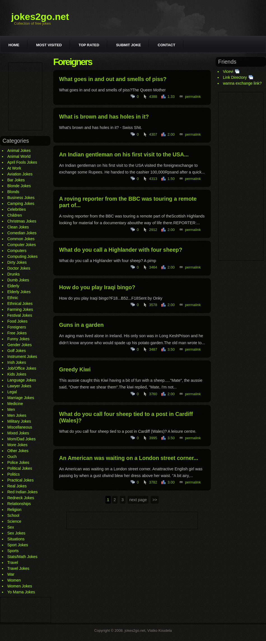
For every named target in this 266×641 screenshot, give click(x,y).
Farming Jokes (20, 309)
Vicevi (228, 71)
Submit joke (128, 45)
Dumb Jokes (18, 280)
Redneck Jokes (20, 498)
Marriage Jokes (20, 397)
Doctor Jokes (18, 268)
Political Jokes (19, 468)
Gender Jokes (19, 345)
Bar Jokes (16, 180)
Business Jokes (20, 197)
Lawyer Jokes (19, 386)
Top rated (89, 45)
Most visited (49, 45)
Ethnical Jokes (19, 303)
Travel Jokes (18, 568)
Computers (16, 250)
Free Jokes (17, 333)
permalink (193, 96)
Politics (13, 474)
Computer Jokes (21, 244)
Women (14, 580)
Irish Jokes (16, 362)
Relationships (19, 503)
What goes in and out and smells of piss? (113, 79)
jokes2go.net (40, 16)
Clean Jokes (18, 227)
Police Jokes (18, 462)
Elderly (13, 286)
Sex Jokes (16, 533)
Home (13, 45)
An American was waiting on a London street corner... (128, 458)
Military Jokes (19, 421)
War (10, 574)
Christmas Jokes (21, 221)
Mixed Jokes (18, 433)
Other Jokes (17, 450)
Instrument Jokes (22, 356)
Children (14, 215)
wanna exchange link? (242, 83)
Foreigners (16, 327)
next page (138, 499)
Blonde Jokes (19, 186)
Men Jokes (16, 415)
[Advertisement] (25, 96)
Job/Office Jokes (21, 368)
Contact (166, 45)
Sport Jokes (17, 545)
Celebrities (16, 209)
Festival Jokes (19, 315)
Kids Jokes (16, 374)
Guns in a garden (81, 325)
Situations (15, 539)
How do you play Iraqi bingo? (97, 287)
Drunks (13, 274)
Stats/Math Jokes (22, 556)
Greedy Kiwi (75, 369)
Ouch (12, 456)
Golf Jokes (16, 350)
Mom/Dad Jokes (21, 439)
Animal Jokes (19, 150)
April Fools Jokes (22, 162)
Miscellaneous (19, 427)
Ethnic (12, 297)
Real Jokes (17, 486)
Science (14, 521)
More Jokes (17, 445)
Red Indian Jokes (22, 492)
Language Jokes (21, 380)
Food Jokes (17, 321)
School (13, 515)
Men (11, 409)
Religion (14, 509)
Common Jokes (20, 239)
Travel (12, 562)
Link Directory (235, 77)
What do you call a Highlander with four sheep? (120, 250)
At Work (14, 168)
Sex (10, 527)
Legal (12, 392)
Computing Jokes (22, 256)
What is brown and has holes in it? (104, 117)
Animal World (19, 156)
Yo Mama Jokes (21, 592)
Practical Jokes (20, 480)
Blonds (13, 191)
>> (154, 499)
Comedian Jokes (21, 233)
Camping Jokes (20, 203)
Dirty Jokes (17, 262)
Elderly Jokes (19, 292)
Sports (12, 551)
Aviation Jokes (19, 174)
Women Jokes (19, 586)
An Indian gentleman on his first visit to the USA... (124, 154)
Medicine (15, 403)
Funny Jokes (18, 339)
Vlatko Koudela (159, 630)
